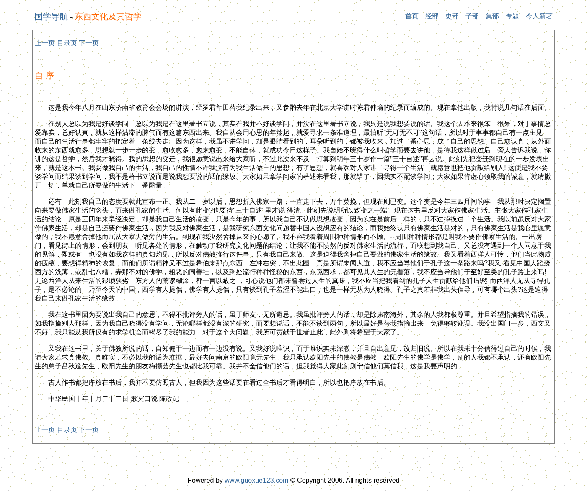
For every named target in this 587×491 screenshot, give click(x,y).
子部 (472, 16)
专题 (512, 16)
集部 (492, 16)
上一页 (45, 42)
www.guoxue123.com (256, 480)
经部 (432, 16)
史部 (452, 16)
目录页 (67, 42)
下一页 (89, 42)
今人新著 (539, 16)
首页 (412, 16)
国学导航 (51, 16)
